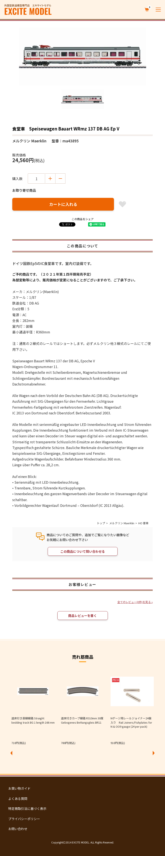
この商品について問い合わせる (82, 551)
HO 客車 (143, 523)
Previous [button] (11, 753)
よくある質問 (17, 798)
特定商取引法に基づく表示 (27, 808)
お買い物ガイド (19, 788)
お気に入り (122, 204)
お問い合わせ (17, 828)
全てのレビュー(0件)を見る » (135, 602)
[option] (82, 56)
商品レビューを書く (82, 615)
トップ (101, 523)
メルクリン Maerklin (121, 523)
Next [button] (153, 753)
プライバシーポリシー (24, 818)
